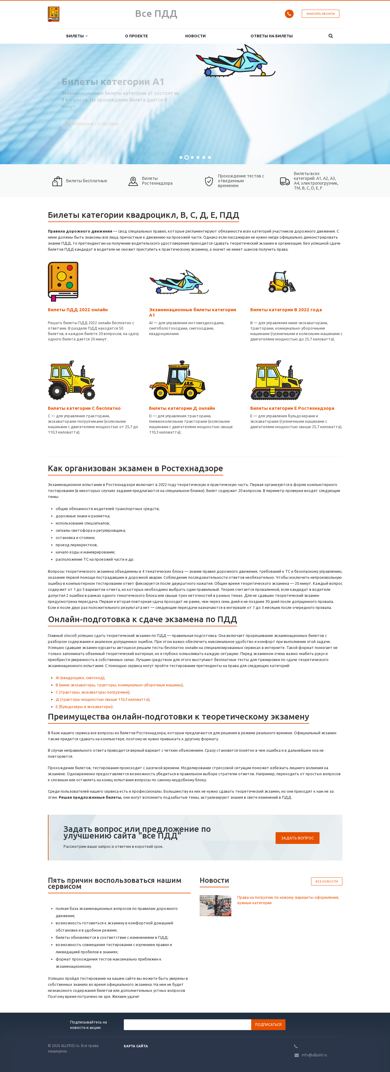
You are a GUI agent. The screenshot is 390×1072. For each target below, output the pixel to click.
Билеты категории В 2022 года (286, 309)
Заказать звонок (320, 13)
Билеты (76, 36)
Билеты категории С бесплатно (84, 408)
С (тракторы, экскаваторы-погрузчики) (92, 692)
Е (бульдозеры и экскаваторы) (84, 706)
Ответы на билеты (272, 36)
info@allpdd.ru (314, 1055)
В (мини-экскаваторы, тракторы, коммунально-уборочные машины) (119, 685)
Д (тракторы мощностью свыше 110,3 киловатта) (102, 699)
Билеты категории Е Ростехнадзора (292, 408)
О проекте (136, 36)
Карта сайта (136, 1046)
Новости (195, 36)
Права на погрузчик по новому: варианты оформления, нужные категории (288, 900)
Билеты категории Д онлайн (182, 408)
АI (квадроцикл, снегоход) (80, 677)
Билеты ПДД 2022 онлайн (78, 309)
